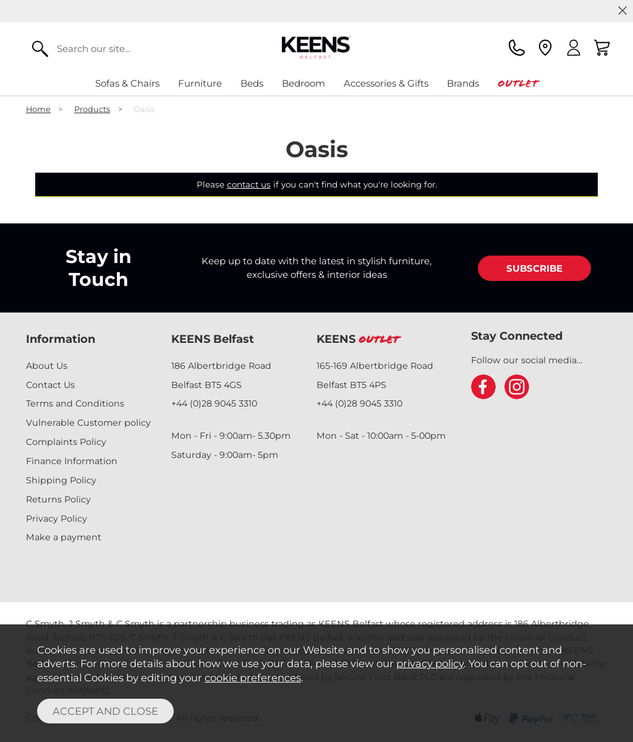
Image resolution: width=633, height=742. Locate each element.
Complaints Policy (66, 441)
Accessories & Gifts (386, 83)
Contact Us (50, 384)
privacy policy (430, 663)
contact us (249, 184)
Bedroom (303, 83)
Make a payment (63, 537)
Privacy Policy (56, 518)
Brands (463, 83)
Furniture (200, 83)
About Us (46, 365)
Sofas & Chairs (127, 83)
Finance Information (71, 461)
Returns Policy (58, 499)
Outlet (518, 83)
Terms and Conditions (75, 403)
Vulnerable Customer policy (88, 422)
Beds (251, 83)
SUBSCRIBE (534, 268)
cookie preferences (253, 677)
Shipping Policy (61, 480)
